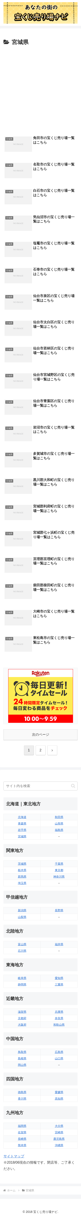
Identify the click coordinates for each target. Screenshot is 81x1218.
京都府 (22, 1018)
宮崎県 (59, 1132)
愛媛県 (59, 1092)
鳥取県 (22, 1052)
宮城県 (22, 836)
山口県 (59, 1058)
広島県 (59, 1052)
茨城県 (22, 863)
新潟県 (22, 910)
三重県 (59, 984)
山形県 (59, 823)
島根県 (22, 1058)
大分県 (59, 1126)
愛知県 (59, 978)
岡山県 (22, 1064)
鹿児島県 (59, 1138)
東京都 (59, 870)
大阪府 (22, 1024)
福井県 (59, 944)
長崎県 (22, 1138)
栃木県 (22, 870)
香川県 (22, 1098)
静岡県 (22, 984)
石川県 (22, 950)
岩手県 (22, 830)
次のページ (40, 734)
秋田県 (59, 817)
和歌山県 (59, 1024)
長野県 (59, 910)
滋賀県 (22, 1011)
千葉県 (59, 863)
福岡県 (22, 1126)
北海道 (22, 817)
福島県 (59, 830)
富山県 (22, 944)
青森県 (22, 823)
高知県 (59, 1098)
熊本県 (22, 1145)
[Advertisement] (40, 89)
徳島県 (22, 1092)
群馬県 (22, 876)
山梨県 (22, 917)
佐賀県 (22, 1132)
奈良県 (59, 1018)
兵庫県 (59, 1011)
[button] (73, 785)
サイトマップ (13, 1156)
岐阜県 (22, 978)
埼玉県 (22, 883)
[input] (40, 786)
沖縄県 (59, 1145)
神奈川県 (59, 876)
